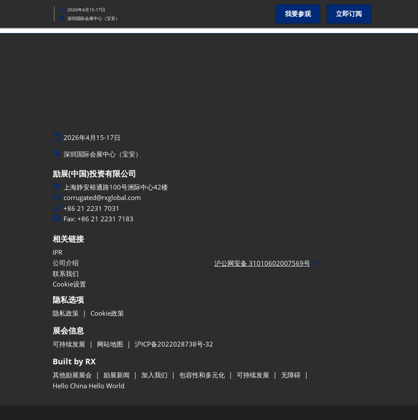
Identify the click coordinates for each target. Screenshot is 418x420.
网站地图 (111, 344)
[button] (298, 13)
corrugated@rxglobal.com (102, 197)
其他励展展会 (73, 374)
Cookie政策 (107, 313)
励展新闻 (117, 374)
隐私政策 (66, 313)
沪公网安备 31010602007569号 (262, 263)
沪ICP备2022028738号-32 (174, 344)
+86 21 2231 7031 (92, 208)
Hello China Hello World (88, 385)
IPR (57, 252)
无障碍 (291, 374)
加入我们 (155, 374)
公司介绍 (66, 262)
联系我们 (66, 273)
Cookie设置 (69, 284)
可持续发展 (70, 344)
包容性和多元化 (203, 374)
